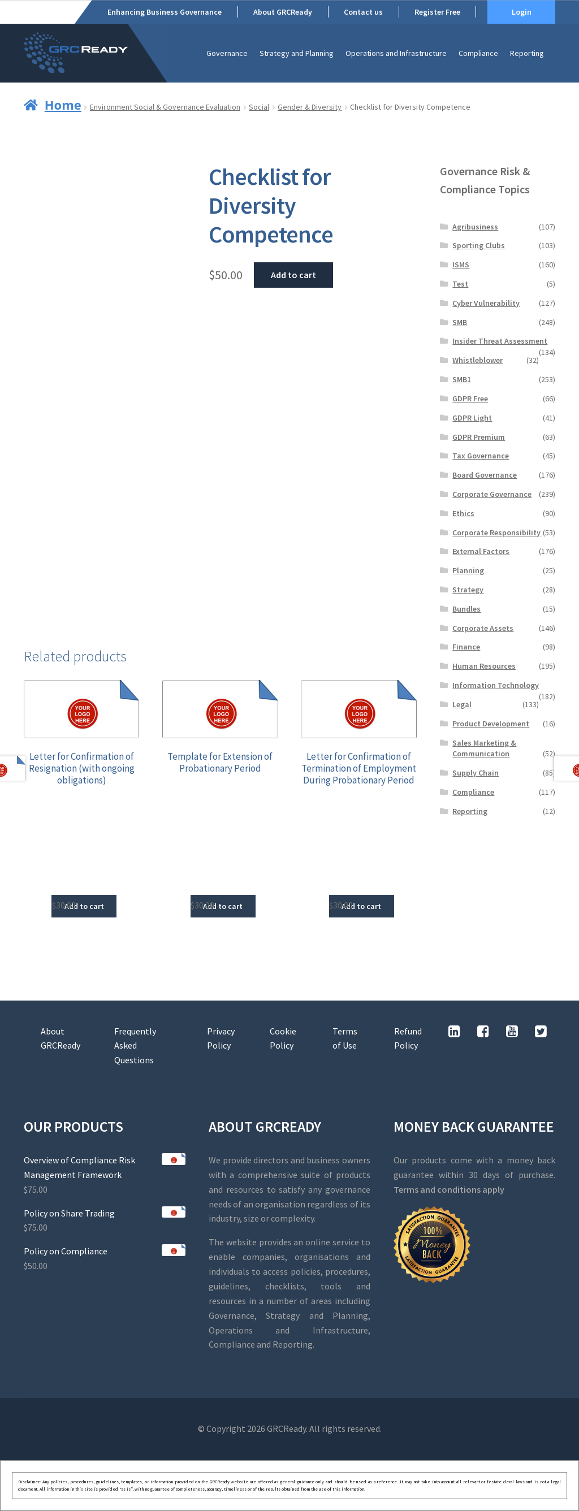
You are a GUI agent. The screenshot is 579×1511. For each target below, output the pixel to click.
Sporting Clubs (478, 245)
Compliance (478, 53)
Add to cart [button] (84, 906)
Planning (468, 570)
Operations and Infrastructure (396, 53)
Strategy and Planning (297, 53)
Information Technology (495, 685)
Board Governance (484, 475)
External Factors (480, 551)
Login (522, 12)
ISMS (460, 264)
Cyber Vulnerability (486, 303)
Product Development (490, 723)
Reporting (527, 53)
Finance (466, 647)
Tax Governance (480, 456)
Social (259, 107)
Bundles (466, 609)
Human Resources (484, 666)
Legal (462, 704)
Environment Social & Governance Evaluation (165, 107)
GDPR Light (472, 418)
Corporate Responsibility (496, 532)
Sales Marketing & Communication (484, 748)
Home (63, 104)
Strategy (467, 590)
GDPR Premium (478, 437)
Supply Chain (475, 773)
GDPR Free (470, 398)
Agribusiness (475, 227)
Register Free (437, 12)
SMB (459, 322)
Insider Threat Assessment (499, 341)
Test (460, 284)
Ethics (463, 513)
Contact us (363, 12)
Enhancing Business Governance (164, 12)
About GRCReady (282, 12)
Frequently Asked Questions (135, 1045)
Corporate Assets (482, 628)
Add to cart (293, 274)
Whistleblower (477, 360)
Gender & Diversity (310, 107)
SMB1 (461, 379)
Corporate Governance (492, 494)
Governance (227, 53)
